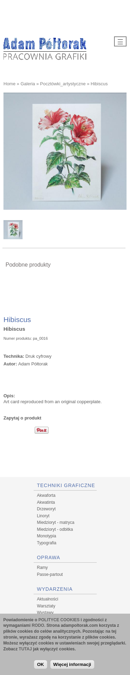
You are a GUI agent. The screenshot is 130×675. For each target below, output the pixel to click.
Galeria (27, 83)
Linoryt (43, 515)
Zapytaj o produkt (22, 418)
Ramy (42, 567)
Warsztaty (46, 606)
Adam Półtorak (33, 363)
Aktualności (47, 599)
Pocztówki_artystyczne (63, 83)
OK (40, 664)
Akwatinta (46, 502)
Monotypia (46, 536)
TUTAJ (25, 649)
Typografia (47, 542)
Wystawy (45, 612)
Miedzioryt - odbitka (55, 529)
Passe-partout (50, 574)
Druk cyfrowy (38, 356)
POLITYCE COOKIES (59, 620)
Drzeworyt (46, 509)
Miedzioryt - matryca (56, 522)
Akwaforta (46, 495)
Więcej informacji (72, 664)
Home (9, 83)
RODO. (38, 625)
